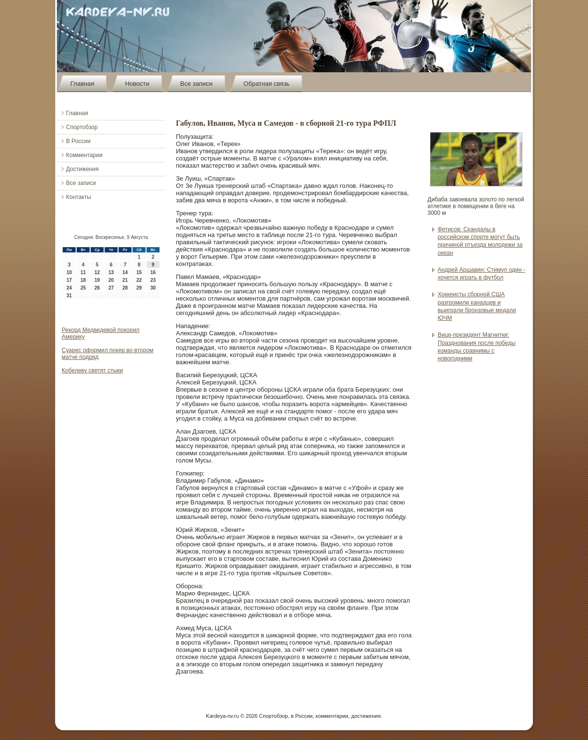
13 (111, 272)
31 (69, 295)
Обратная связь (266, 83)
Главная (82, 83)
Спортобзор (82, 127)
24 (69, 288)
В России (78, 141)
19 (97, 280)
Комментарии (84, 155)
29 (139, 288)
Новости (137, 83)
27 (111, 288)
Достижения (82, 169)
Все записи (196, 83)
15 (139, 272)
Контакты (78, 197)
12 (97, 272)
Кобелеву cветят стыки (92, 370)
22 (139, 280)
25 (83, 288)
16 (153, 272)
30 (153, 288)
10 (69, 272)
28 (125, 288)
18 (83, 280)
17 (69, 280)
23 (153, 280)
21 (125, 280)
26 (97, 288)
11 (83, 272)
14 (125, 272)
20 (111, 280)
